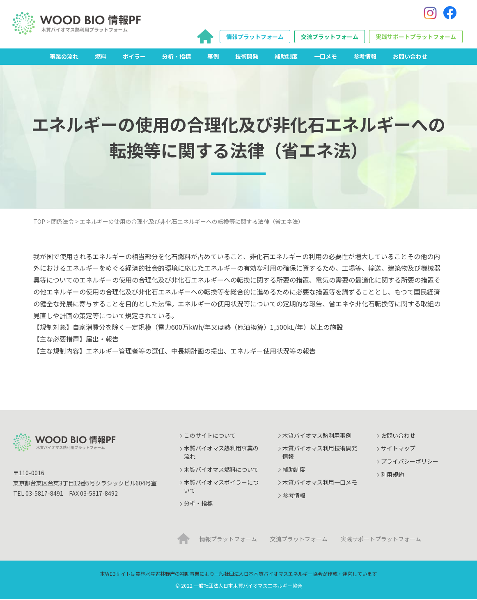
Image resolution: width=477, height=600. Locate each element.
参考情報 (364, 57)
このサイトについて (210, 436)
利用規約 (392, 475)
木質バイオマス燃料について (221, 470)
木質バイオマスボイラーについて (221, 487)
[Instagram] (430, 13)
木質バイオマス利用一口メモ (319, 483)
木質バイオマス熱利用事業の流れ (221, 453)
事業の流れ (64, 57)
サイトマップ (398, 449)
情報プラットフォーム (255, 37)
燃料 (100, 57)
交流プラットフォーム (329, 37)
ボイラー (134, 57)
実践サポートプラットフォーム (416, 37)
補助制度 (286, 57)
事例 (213, 57)
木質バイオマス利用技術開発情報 (319, 453)
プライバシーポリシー (409, 462)
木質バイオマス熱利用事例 (316, 436)
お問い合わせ (410, 57)
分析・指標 (176, 57)
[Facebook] (450, 13)
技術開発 (246, 57)
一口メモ (325, 57)
